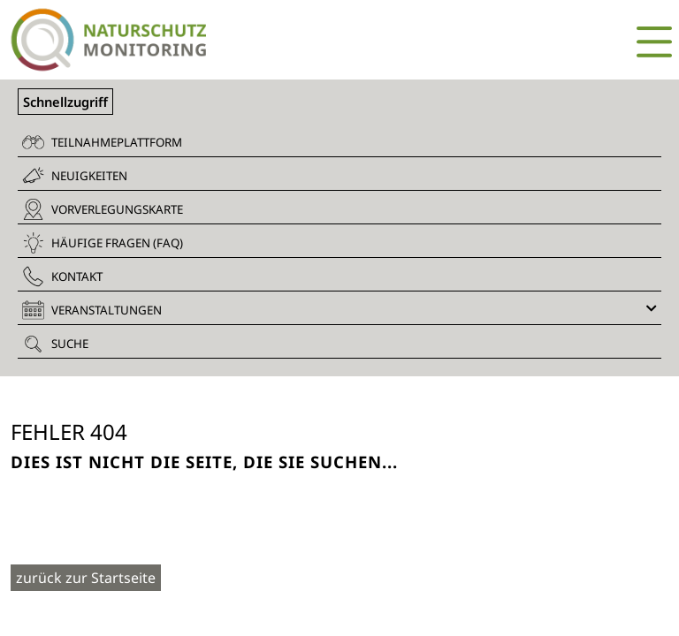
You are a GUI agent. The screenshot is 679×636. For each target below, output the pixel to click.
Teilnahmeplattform (102, 142)
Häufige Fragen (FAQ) (102, 243)
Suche (55, 343)
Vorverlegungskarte (102, 209)
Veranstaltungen (339, 310)
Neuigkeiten (74, 175)
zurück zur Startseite (86, 577)
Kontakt (62, 276)
